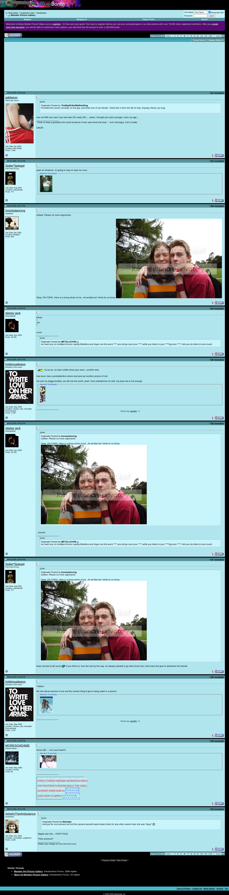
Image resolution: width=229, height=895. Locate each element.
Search (204, 19)
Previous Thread (108, 860)
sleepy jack (13, 313)
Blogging (81, 19)
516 (205, 36)
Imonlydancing (15, 210)
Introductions (41, 13)
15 (181, 36)
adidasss (11, 97)
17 (188, 36)
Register (27, 19)
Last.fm (39, 127)
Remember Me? (216, 13)
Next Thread (122, 860)
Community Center (27, 13)
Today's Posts (148, 19)
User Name (189, 12)
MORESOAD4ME (17, 745)
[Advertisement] (33, 66)
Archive (220, 889)
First (168, 36)
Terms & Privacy (184, 889)
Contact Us (197, 889)
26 (194, 36)
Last (218, 36)
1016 (210, 36)
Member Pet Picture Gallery (28, 871)
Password (188, 16)
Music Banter (13, 13)
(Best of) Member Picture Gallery (31, 874)
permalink (219, 93)
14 (178, 36)
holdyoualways (15, 364)
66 (198, 36)
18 (191, 36)
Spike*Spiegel (14, 165)
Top (226, 889)
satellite (133, 411)
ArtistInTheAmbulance (20, 814)
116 (201, 36)
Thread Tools (198, 40)
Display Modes (215, 40)
